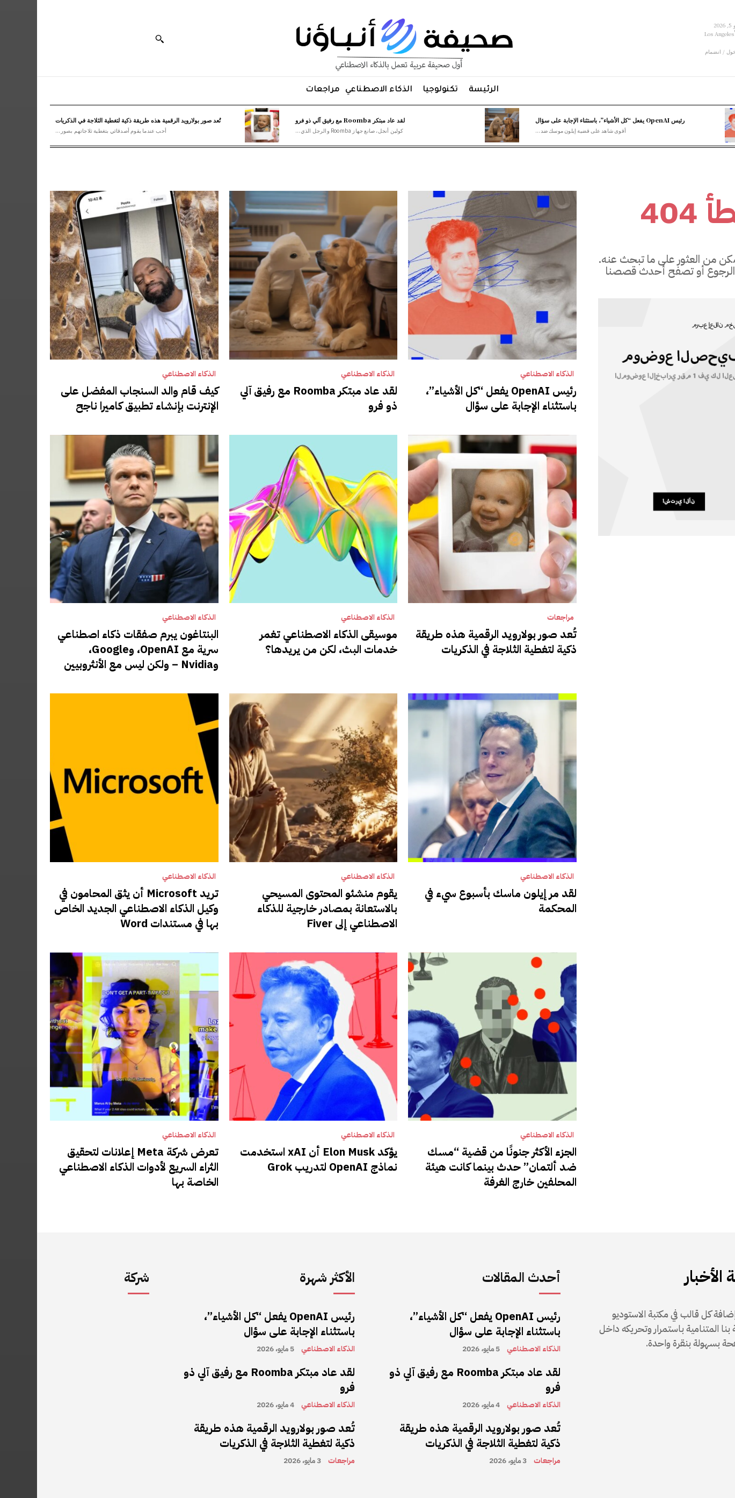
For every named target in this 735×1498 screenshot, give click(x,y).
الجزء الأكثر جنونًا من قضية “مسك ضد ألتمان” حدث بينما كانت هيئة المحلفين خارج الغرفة (464, 1167)
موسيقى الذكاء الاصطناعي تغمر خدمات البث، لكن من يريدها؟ (291, 641)
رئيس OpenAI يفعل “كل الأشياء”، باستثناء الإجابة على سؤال (572, 120)
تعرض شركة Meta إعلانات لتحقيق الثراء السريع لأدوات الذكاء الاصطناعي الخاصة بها (101, 1167)
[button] (122, 38)
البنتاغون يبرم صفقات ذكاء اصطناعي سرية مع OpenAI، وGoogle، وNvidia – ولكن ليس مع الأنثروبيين (100, 649)
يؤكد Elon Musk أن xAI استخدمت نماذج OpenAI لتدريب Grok (281, 1159)
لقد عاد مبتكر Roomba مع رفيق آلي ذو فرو (313, 120)
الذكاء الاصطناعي (510, 374)
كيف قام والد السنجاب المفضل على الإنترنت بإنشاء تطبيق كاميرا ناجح (102, 398)
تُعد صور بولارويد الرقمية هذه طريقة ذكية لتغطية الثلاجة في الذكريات (101, 120)
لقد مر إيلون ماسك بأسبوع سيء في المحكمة (464, 900)
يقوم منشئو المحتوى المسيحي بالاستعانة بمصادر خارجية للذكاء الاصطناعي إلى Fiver (290, 908)
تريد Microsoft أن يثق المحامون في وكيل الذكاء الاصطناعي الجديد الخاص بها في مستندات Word (99, 908)
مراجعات (523, 617)
